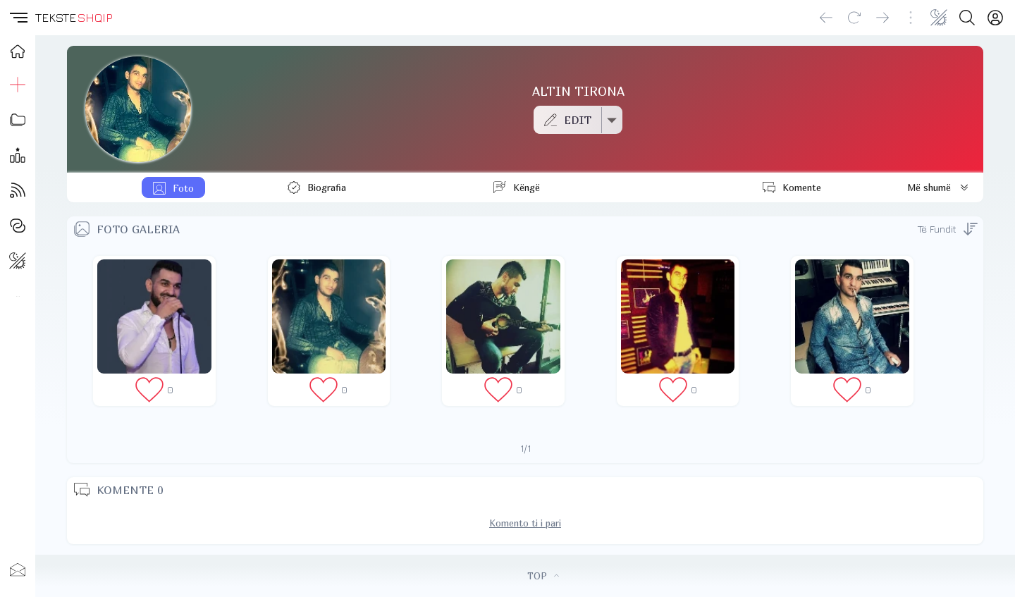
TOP (543, 575)
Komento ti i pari (525, 523)
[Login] (995, 18)
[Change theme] (939, 18)
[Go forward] (882, 18)
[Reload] (854, 18)
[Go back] (826, 18)
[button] (17, 17)
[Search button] (967, 18)
